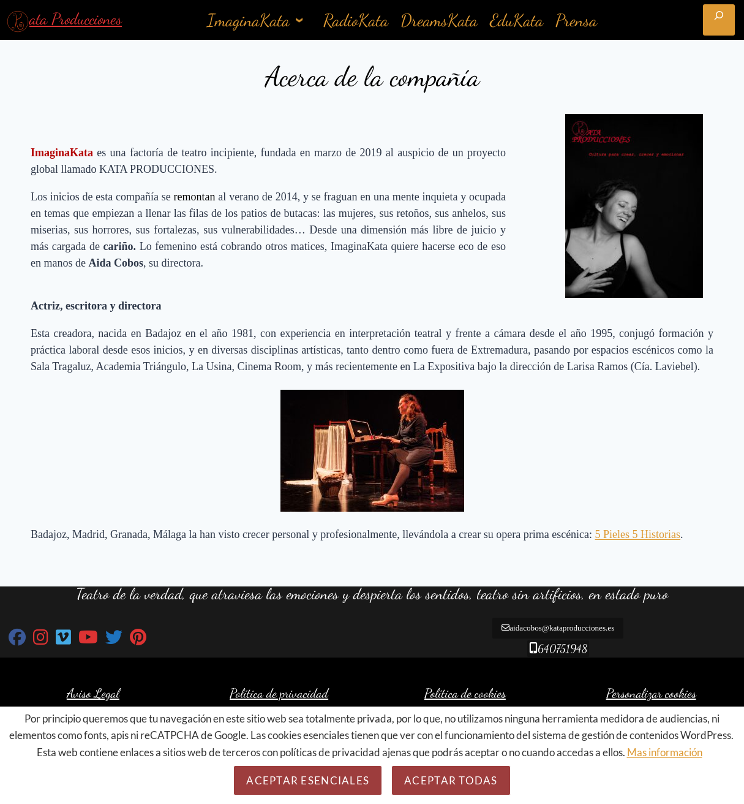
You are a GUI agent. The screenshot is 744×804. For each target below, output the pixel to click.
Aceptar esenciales (307, 780)
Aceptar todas (451, 780)
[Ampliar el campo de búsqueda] (719, 20)
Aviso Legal (93, 696)
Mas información (664, 752)
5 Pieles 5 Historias (638, 534)
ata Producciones (75, 18)
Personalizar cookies (651, 696)
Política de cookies (465, 696)
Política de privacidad (279, 696)
